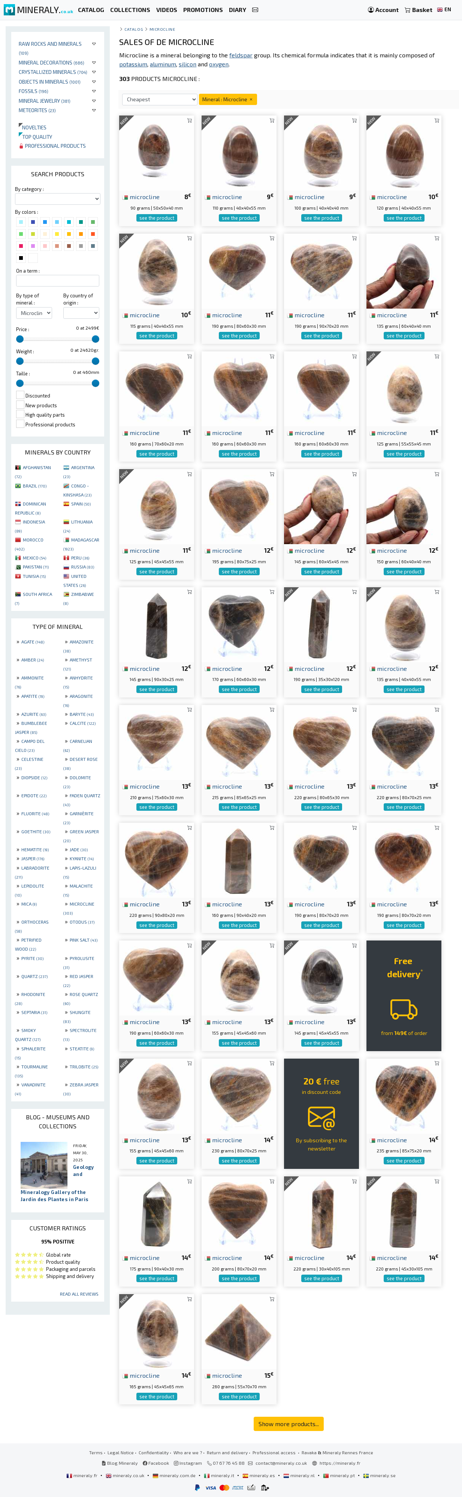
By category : (29, 189)
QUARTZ (34, 976)
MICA (29, 903)
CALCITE (83, 723)
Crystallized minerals (53, 72)
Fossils (33, 91)
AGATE (32, 641)
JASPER (32, 858)
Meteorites (37, 110)
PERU (80, 557)
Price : (22, 329)
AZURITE (33, 714)
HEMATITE (35, 849)
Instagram (188, 1463)
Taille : (23, 373)
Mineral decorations (51, 62)
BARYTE (82, 714)
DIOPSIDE (34, 777)
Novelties (32, 127)
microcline (141, 196)
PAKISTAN (36, 566)
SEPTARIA (34, 1012)
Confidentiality (154, 1452)
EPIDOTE (33, 795)
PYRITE (32, 958)
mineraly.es (259, 1475)
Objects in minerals (50, 81)
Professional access (275, 1452)
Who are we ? (187, 1452)
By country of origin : (78, 299)
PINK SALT (83, 939)
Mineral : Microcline (228, 99)
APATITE (32, 696)
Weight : (25, 351)
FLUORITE (35, 813)
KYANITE (82, 858)
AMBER (32, 659)
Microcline (162, 29)
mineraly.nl (299, 1475)
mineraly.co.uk (125, 1475)
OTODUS (82, 921)
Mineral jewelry (44, 101)
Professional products (52, 145)
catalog (133, 29)
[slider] (20, 339)
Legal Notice (121, 1452)
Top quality (35, 137)
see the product (156, 218)
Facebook (156, 1463)
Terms (96, 1452)
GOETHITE (35, 831)
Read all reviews (79, 1293)
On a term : (28, 271)
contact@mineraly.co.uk (281, 1463)
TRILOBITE (84, 1066)
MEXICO (34, 557)
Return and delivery (227, 1452)
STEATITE (82, 1048)
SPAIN (81, 503)
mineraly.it (219, 1475)
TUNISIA (34, 576)
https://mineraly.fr (340, 1463)
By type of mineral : (27, 299)
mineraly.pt (339, 1475)
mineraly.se (379, 1475)
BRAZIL (34, 485)
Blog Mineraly (120, 1463)
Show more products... (289, 1423)
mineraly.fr (82, 1475)
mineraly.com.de (175, 1475)
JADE (79, 849)
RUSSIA (82, 566)
